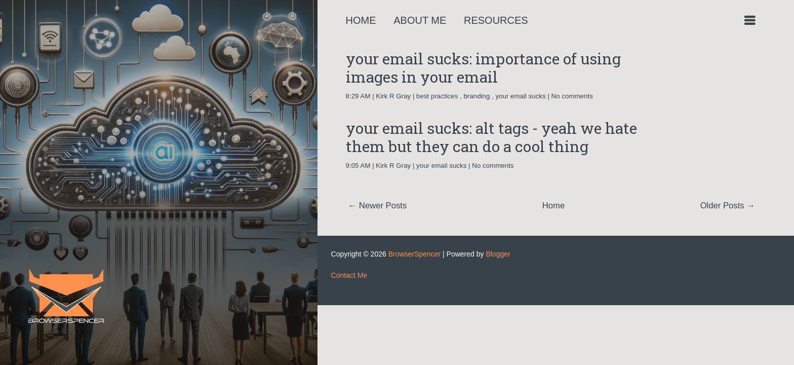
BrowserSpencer (414, 254)
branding (476, 96)
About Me (419, 20)
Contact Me (349, 275)
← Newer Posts (377, 205)
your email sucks (520, 96)
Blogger (498, 254)
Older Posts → (727, 205)
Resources (496, 20)
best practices (437, 96)
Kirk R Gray (393, 96)
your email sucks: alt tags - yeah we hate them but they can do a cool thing (491, 137)
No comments (572, 96)
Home (361, 20)
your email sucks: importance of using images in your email (483, 68)
